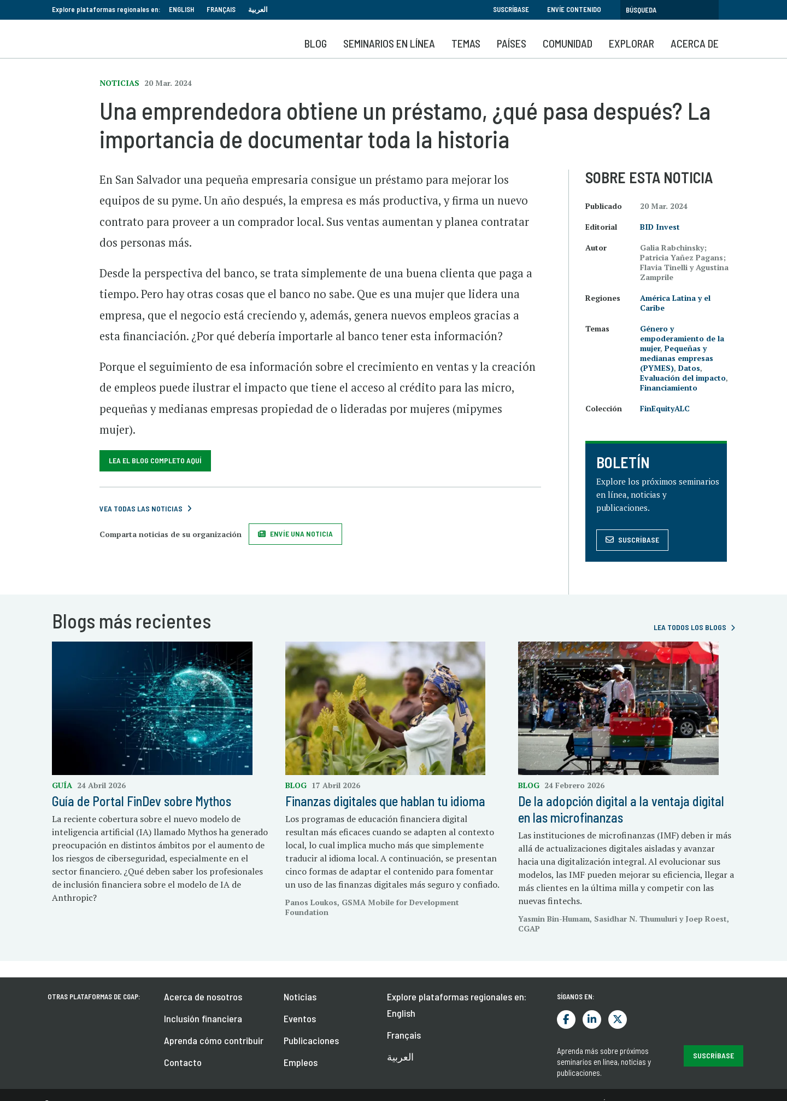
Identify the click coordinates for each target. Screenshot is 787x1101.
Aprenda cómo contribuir (213, 1040)
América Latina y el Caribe (675, 303)
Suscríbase (511, 9)
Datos (689, 368)
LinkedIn (592, 1019)
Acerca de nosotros (203, 997)
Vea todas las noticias (141, 508)
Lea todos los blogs (690, 627)
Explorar (631, 43)
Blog (315, 43)
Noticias (300, 997)
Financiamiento (668, 387)
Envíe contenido (574, 9)
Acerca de (695, 43)
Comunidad (567, 43)
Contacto (183, 1062)
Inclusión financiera (203, 1018)
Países (511, 43)
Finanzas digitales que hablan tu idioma (385, 801)
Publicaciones (311, 1040)
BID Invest (660, 227)
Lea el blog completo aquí (155, 460)
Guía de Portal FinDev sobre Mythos (141, 801)
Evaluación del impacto (683, 377)
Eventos (300, 1018)
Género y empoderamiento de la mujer (682, 338)
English (181, 9)
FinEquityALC (665, 408)
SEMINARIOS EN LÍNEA (389, 43)
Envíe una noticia (301, 533)
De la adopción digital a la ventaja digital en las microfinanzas (621, 809)
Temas (465, 43)
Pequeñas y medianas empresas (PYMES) (676, 358)
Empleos (301, 1062)
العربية (258, 9)
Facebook (566, 1019)
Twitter (617, 1019)
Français (221, 9)
